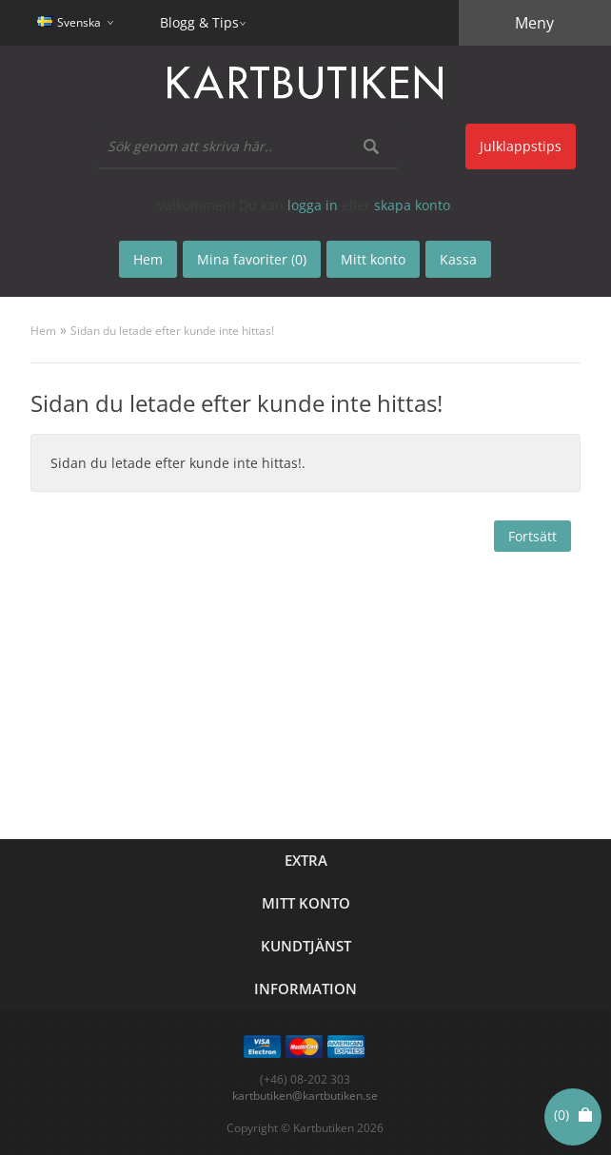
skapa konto (412, 205)
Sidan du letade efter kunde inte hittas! (172, 331)
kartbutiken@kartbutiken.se (305, 1095)
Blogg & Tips (199, 22)
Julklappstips (521, 146)
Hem (43, 331)
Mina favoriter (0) (251, 259)
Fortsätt (532, 536)
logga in (312, 205)
